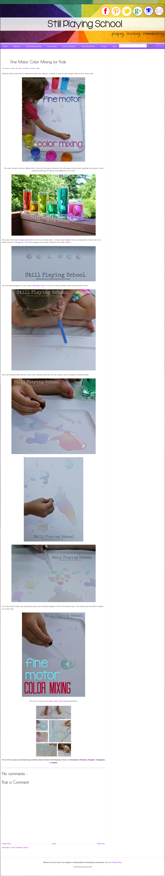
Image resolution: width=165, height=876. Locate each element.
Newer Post (6, 844)
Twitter (54, 763)
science (33, 68)
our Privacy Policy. (115, 862)
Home (54, 844)
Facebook (74, 760)
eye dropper (66, 240)
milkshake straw (38, 286)
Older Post (101, 844)
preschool (26, 68)
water (38, 68)
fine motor (19, 68)
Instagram (100, 760)
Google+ (91, 760)
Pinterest (83, 760)
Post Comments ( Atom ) (20, 847)
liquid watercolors (27, 240)
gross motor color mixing (58, 701)
